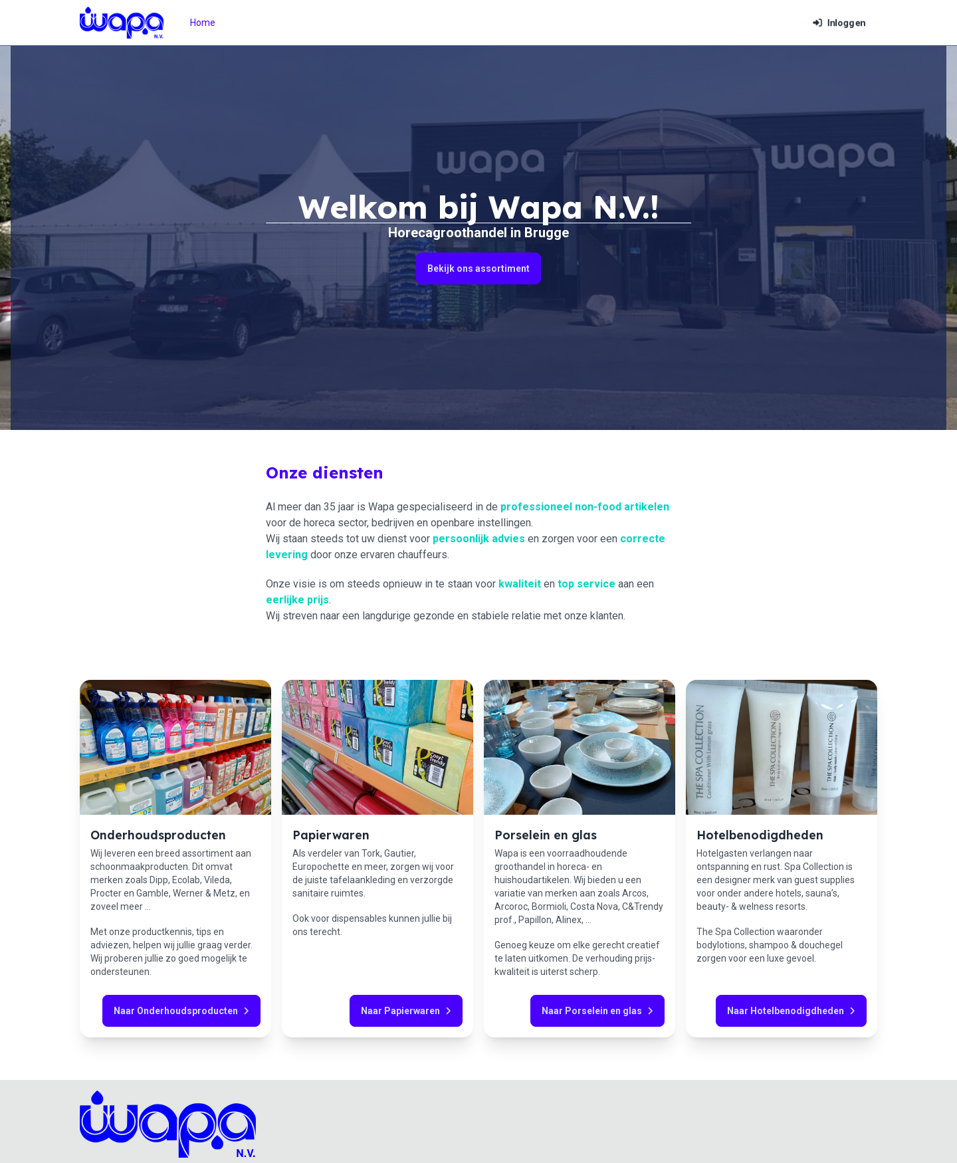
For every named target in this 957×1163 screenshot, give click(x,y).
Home (202, 22)
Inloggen (839, 22)
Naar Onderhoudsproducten (181, 1010)
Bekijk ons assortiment (478, 268)
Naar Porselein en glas (597, 1010)
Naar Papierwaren (406, 1010)
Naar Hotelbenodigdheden (791, 1010)
